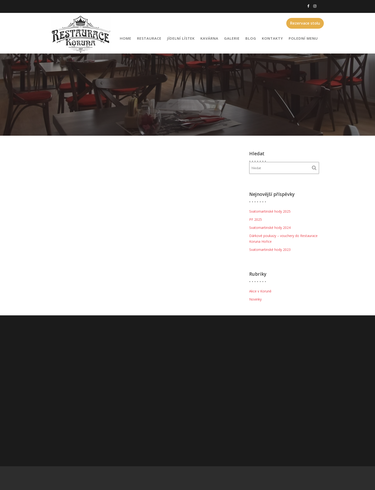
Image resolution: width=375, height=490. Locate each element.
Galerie (232, 38)
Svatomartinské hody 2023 (270, 249)
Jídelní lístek (181, 38)
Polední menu (303, 38)
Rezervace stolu (305, 23)
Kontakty (272, 38)
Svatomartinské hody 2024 (270, 227)
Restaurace (149, 38)
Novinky (255, 299)
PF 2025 (255, 219)
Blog (250, 38)
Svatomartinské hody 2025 (270, 211)
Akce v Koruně (260, 291)
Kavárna (209, 38)
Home (125, 38)
